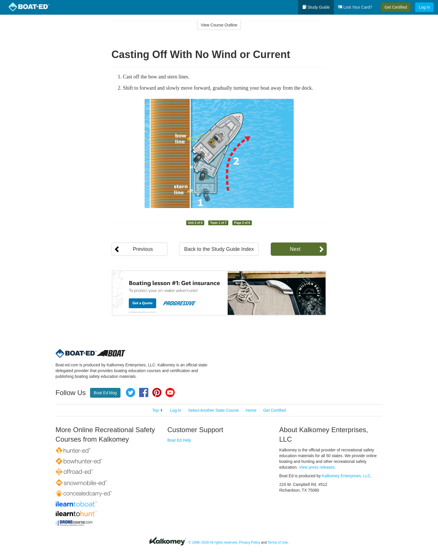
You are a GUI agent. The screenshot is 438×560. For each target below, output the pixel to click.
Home (251, 410)
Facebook (143, 392)
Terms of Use (278, 542)
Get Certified (395, 7)
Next (295, 249)
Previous (143, 249)
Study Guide (316, 7)
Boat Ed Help (179, 440)
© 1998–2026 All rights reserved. (213, 542)
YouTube (170, 392)
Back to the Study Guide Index (219, 249)
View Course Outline (219, 25)
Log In (424, 7)
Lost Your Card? (355, 7)
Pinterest (156, 392)
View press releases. (317, 467)
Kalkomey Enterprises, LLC (346, 476)
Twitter (130, 392)
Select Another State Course (213, 410)
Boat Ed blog (105, 392)
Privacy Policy (249, 542)
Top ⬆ (157, 410)
